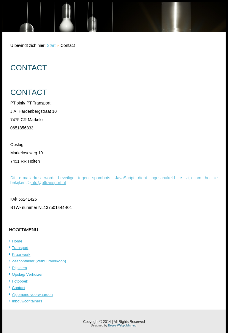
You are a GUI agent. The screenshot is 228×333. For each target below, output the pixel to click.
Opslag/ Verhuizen (27, 274)
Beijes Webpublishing (122, 325)
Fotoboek (20, 281)
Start (51, 45)
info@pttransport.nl (48, 182)
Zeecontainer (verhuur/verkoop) (39, 261)
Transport (20, 247)
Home (17, 241)
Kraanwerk (21, 254)
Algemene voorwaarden (32, 294)
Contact (18, 288)
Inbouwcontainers (27, 301)
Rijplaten (19, 268)
